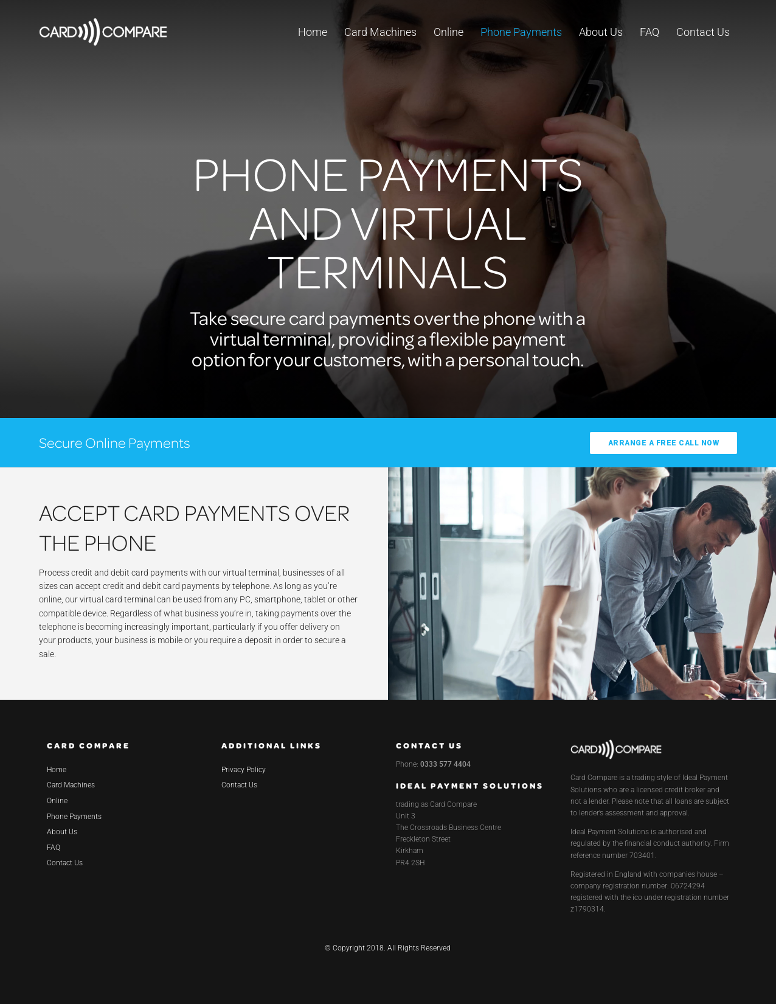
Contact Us (703, 32)
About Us (601, 32)
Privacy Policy (243, 769)
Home (312, 32)
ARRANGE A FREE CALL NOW (663, 443)
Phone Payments (521, 32)
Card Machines (380, 32)
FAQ (649, 32)
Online (448, 32)
